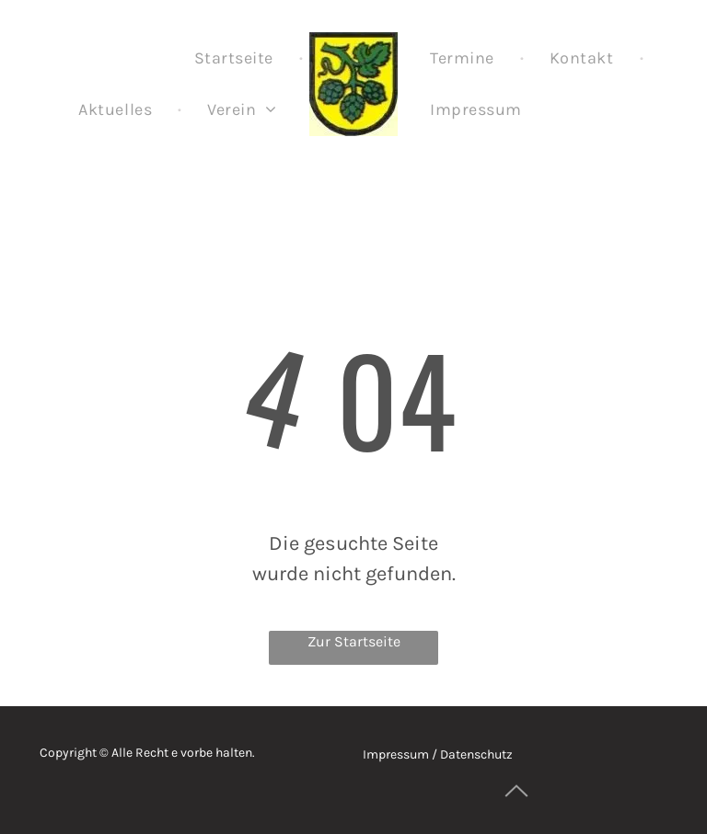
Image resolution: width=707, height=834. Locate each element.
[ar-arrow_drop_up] (516, 811)
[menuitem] (235, 58)
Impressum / (400, 754)
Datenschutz (476, 754)
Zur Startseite (353, 641)
